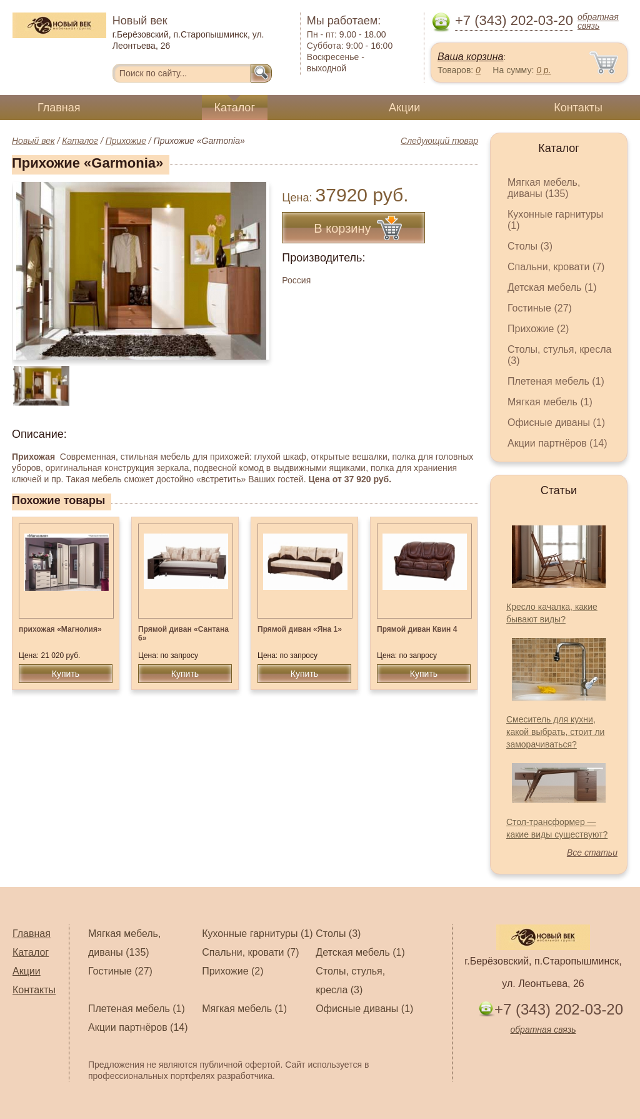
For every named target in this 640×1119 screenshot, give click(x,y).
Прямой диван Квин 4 (417, 629)
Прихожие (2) (538, 328)
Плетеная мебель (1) (556, 381)
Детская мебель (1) (552, 287)
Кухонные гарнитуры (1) (257, 933)
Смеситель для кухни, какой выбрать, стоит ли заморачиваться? (555, 731)
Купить (65, 674)
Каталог (234, 107)
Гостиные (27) (540, 308)
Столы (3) (530, 246)
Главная (59, 107)
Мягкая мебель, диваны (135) (544, 188)
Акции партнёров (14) (558, 443)
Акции (404, 107)
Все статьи (592, 853)
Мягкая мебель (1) (550, 402)
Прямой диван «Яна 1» (300, 629)
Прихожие (126, 141)
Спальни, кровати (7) (556, 266)
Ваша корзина (470, 56)
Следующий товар (439, 141)
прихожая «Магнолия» (60, 629)
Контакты (578, 107)
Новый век (33, 141)
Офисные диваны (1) (556, 422)
